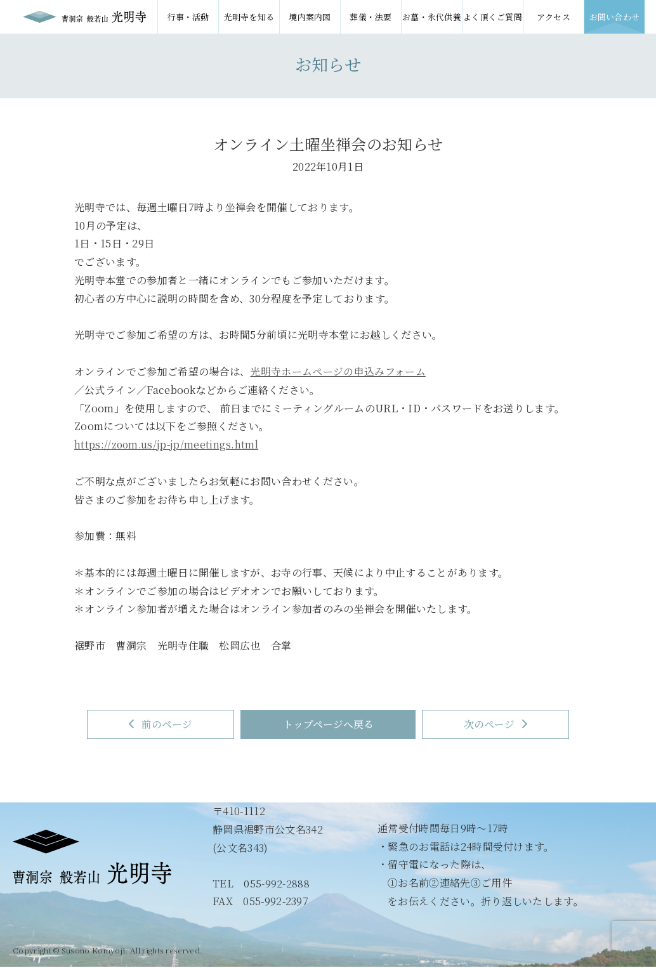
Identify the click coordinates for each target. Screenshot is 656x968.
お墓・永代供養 (431, 17)
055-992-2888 (277, 884)
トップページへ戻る (328, 724)
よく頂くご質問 (492, 17)
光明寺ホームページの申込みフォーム (337, 371)
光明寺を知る (249, 17)
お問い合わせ (614, 17)
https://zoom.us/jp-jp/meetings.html (167, 444)
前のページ (155, 724)
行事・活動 (188, 17)
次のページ (502, 724)
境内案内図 (310, 17)
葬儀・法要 (371, 17)
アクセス (553, 17)
